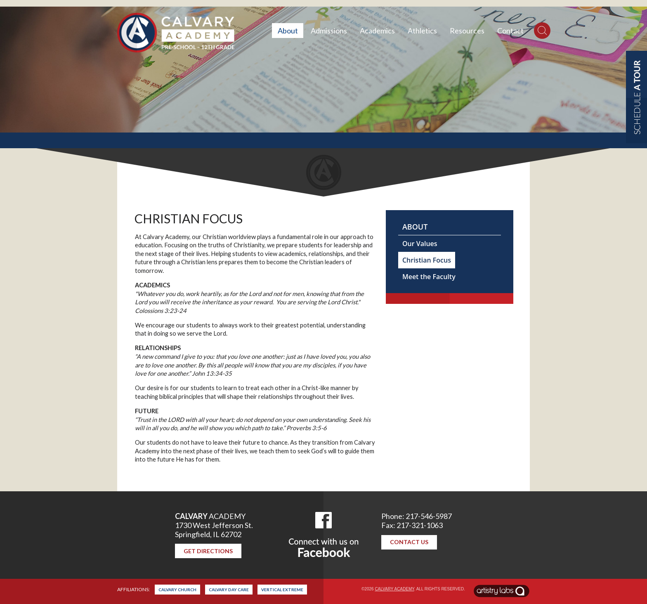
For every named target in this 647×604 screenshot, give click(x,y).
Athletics (422, 30)
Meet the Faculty (429, 276)
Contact (510, 30)
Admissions (329, 30)
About (288, 30)
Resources (467, 30)
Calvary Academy (394, 589)
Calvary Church (177, 589)
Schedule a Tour (636, 97)
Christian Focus (426, 260)
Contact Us (409, 541)
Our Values (419, 243)
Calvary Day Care (229, 589)
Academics (377, 30)
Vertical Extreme (282, 589)
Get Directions (208, 550)
